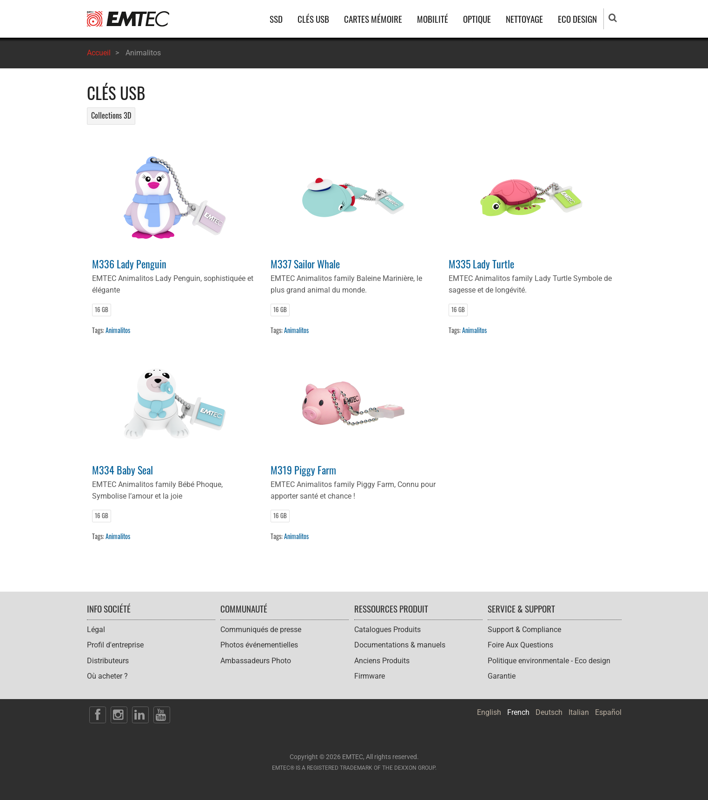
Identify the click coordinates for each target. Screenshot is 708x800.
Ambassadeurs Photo (255, 660)
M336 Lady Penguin (129, 263)
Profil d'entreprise (115, 644)
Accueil (99, 52)
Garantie (502, 676)
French (518, 712)
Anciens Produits (382, 660)
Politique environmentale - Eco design (549, 660)
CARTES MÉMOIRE (373, 19)
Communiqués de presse (260, 629)
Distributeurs (108, 660)
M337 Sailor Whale (305, 263)
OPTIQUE (477, 19)
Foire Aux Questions (520, 644)
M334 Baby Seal (122, 469)
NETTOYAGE (524, 19)
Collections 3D (111, 115)
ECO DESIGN (577, 19)
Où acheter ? (107, 676)
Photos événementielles (259, 644)
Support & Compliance (524, 629)
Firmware (369, 676)
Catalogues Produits (387, 629)
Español (608, 712)
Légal (96, 629)
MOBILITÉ (432, 19)
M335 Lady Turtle (481, 263)
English (489, 712)
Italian (579, 712)
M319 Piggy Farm (303, 469)
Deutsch (549, 712)
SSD (276, 19)
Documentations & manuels (399, 644)
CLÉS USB (313, 19)
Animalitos (118, 330)
